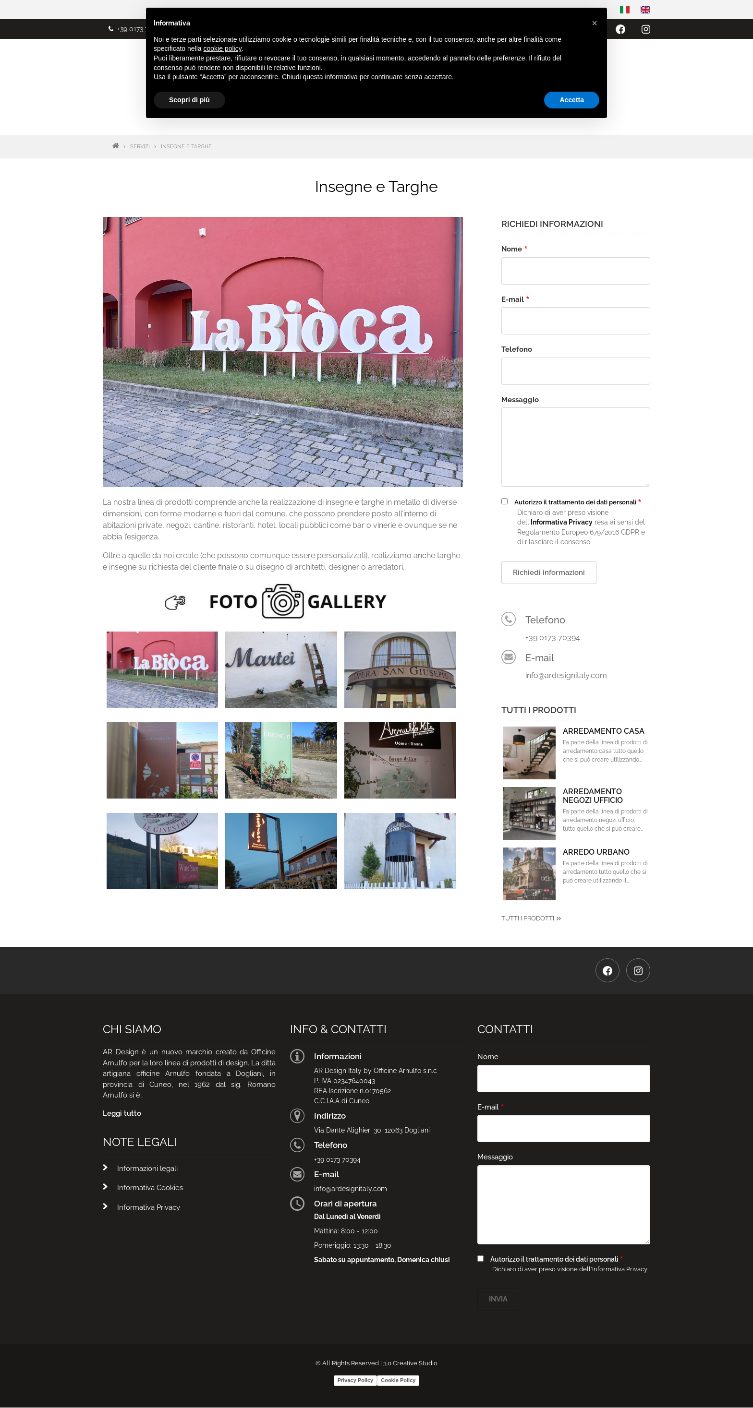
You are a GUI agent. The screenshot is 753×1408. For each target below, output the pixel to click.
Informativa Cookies (150, 1187)
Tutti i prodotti (527, 918)
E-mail (512, 299)
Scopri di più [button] (189, 100)
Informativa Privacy (148, 1207)
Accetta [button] (571, 100)
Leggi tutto (122, 1113)
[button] (163, 669)
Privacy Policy (356, 1380)
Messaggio (520, 399)
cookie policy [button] (223, 48)
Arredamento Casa (603, 731)
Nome (511, 249)
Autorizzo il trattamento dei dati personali (575, 502)
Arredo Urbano (596, 852)
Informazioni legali (147, 1168)
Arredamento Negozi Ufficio (593, 796)
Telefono (516, 349)
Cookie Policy (398, 1380)
